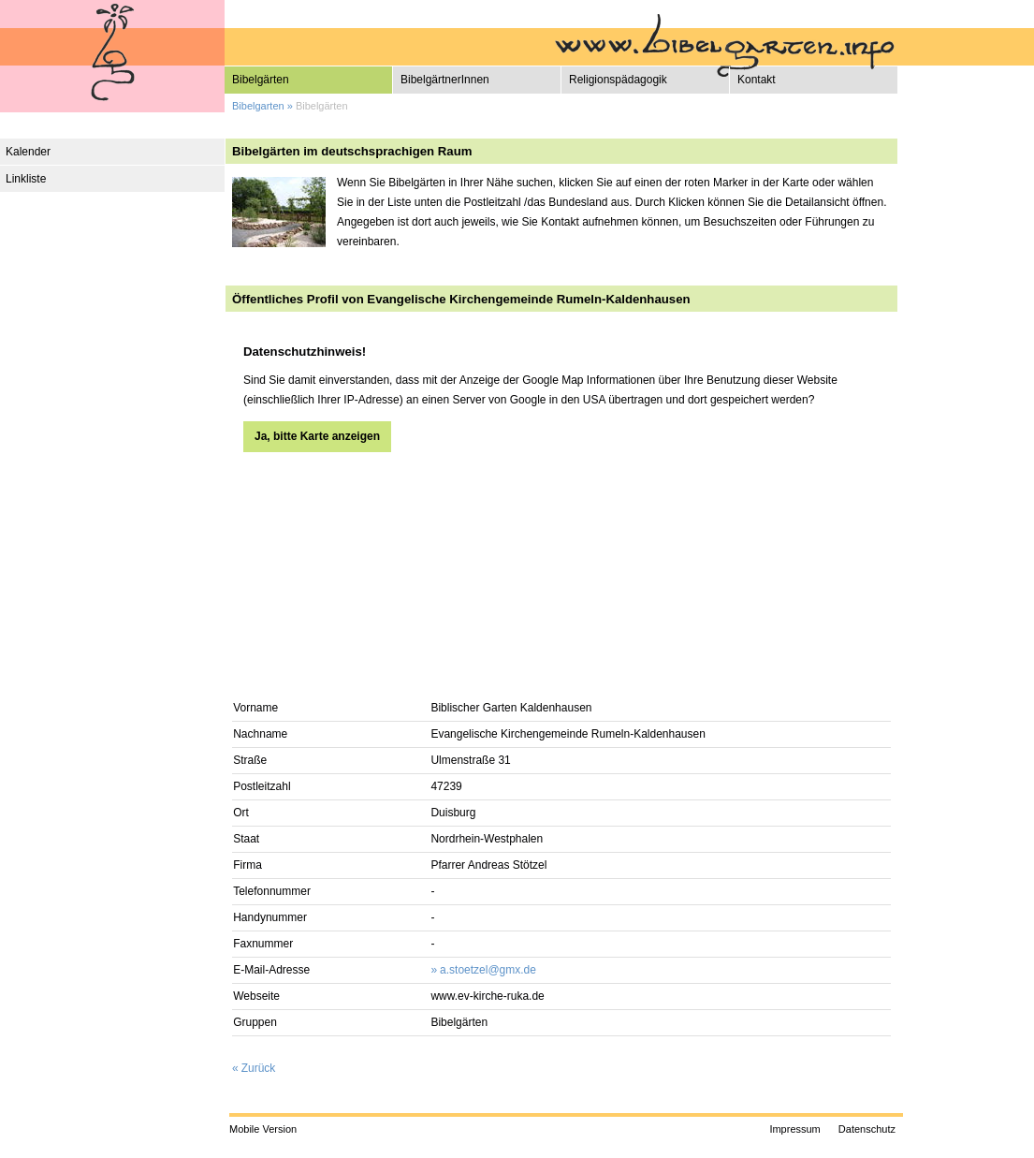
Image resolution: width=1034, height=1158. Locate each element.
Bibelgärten (260, 79)
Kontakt (756, 79)
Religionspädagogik (618, 79)
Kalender (28, 151)
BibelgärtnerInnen (444, 79)
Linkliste (26, 178)
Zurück (258, 1068)
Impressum (794, 1129)
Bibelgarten (258, 105)
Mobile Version (263, 1129)
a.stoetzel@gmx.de (488, 969)
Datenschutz (867, 1129)
